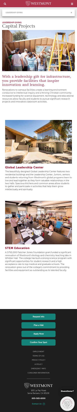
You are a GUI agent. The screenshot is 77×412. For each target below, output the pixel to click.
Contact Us (37, 404)
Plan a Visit (38, 325)
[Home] (38, 4)
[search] (5, 3)
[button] (71, 12)
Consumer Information (38, 373)
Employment (38, 352)
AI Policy (38, 364)
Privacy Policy (38, 360)
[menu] (72, 3)
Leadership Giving (14, 13)
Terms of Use (38, 356)
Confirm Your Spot (38, 342)
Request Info (38, 317)
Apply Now (39, 334)
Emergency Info (38, 369)
